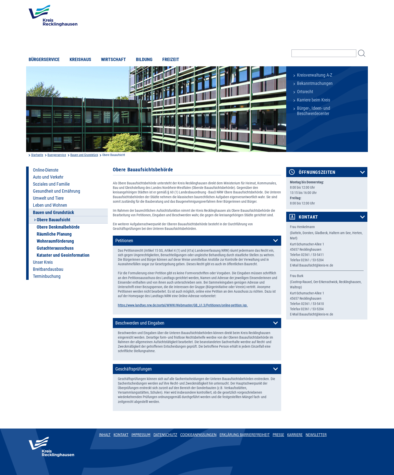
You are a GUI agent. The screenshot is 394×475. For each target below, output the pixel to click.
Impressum (141, 435)
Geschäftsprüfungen (133, 369)
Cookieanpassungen (198, 435)
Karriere (295, 435)
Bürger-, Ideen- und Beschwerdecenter (313, 111)
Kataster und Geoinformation (63, 255)
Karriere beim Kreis (313, 99)
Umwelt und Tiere (48, 198)
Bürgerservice (44, 59)
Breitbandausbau (48, 269)
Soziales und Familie (51, 184)
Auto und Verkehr (48, 177)
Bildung (144, 59)
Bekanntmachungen (315, 83)
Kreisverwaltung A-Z (314, 75)
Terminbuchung (47, 276)
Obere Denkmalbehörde (58, 227)
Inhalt (105, 435)
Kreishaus (80, 59)
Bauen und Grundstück (84, 155)
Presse (278, 435)
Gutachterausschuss (55, 248)
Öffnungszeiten (317, 172)
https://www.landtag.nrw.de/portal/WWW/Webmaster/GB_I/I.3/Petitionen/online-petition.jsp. (183, 305)
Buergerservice (56, 155)
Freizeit (170, 59)
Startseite (37, 155)
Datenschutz (165, 435)
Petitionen (124, 240)
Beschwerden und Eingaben (139, 323)
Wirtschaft (113, 59)
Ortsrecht (305, 91)
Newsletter (316, 435)
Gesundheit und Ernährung (56, 191)
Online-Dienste (45, 170)
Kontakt (308, 217)
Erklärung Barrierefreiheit (244, 435)
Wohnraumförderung (55, 241)
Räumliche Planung (54, 234)
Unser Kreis (43, 262)
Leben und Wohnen (50, 205)
